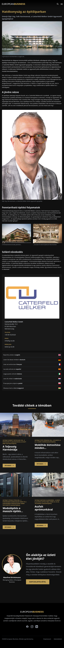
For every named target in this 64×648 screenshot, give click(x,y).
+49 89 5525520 (10, 335)
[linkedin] (36, 626)
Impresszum (47, 639)
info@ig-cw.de (10, 341)
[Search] (58, 4)
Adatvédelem (58, 639)
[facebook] (27, 626)
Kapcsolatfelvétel (37, 582)
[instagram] (32, 626)
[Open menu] (60, 4)
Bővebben (9, 465)
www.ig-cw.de (9, 347)
